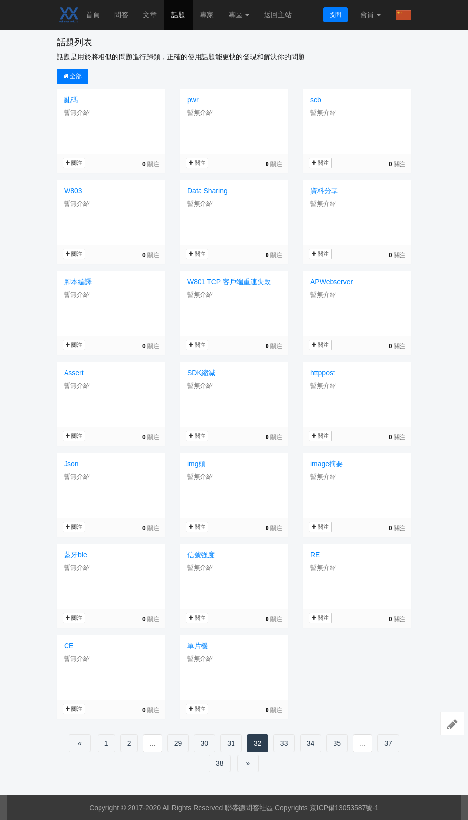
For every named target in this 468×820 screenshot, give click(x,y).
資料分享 (324, 191)
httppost (322, 373)
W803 (73, 191)
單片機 (197, 646)
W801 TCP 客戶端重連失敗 (229, 282)
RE (315, 555)
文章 (150, 15)
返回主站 (278, 15)
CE (68, 646)
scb (315, 100)
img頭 (196, 464)
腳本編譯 (78, 282)
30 (204, 743)
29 (178, 743)
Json (71, 464)
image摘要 (326, 464)
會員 (370, 15)
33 (284, 743)
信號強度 (201, 555)
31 (231, 743)
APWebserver (331, 282)
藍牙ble (75, 555)
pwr (193, 100)
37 (388, 743)
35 (337, 743)
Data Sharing (207, 191)
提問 (335, 14)
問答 (121, 15)
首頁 (93, 15)
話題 (178, 15)
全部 (72, 76)
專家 (207, 15)
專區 (239, 15)
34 (311, 743)
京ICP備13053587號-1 (344, 808)
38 (220, 763)
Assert (74, 373)
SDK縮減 (201, 373)
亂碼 (71, 100)
